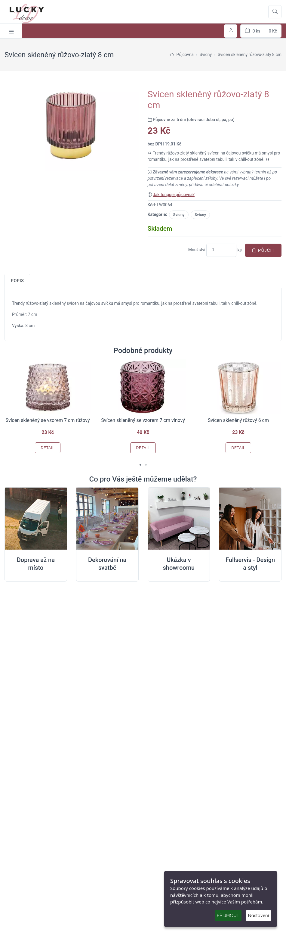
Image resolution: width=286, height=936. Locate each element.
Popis (17, 280)
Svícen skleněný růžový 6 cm (238, 420)
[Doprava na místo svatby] (36, 519)
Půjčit (263, 250)
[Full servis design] (250, 519)
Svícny (178, 214)
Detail (47, 448)
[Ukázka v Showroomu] (179, 519)
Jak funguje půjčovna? (174, 194)
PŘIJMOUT (228, 915)
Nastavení (258, 915)
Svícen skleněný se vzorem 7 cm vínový (143, 420)
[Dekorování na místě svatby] (107, 519)
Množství (196, 249)
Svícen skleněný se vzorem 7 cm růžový (47, 420)
